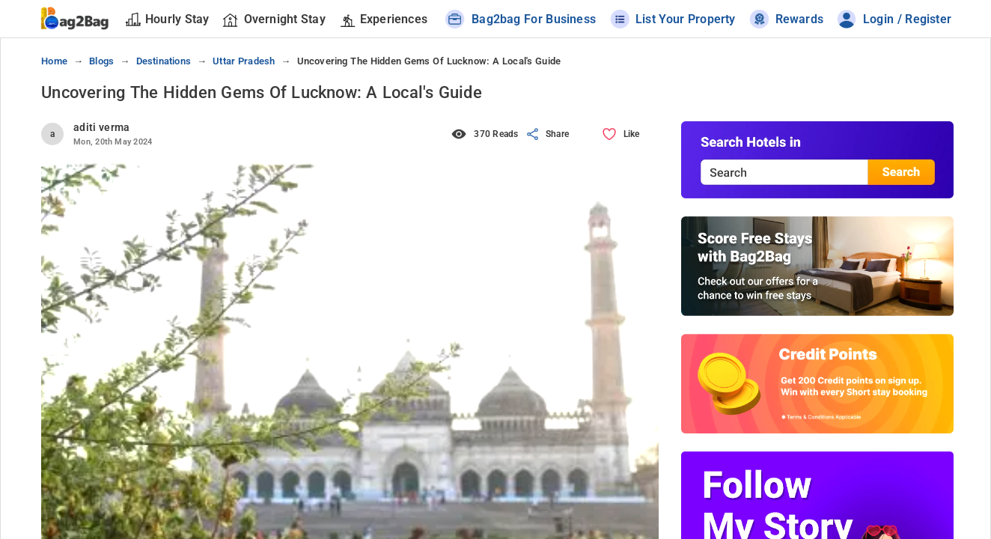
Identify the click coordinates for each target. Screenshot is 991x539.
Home (54, 61)
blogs (101, 61)
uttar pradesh (244, 61)
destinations (163, 61)
